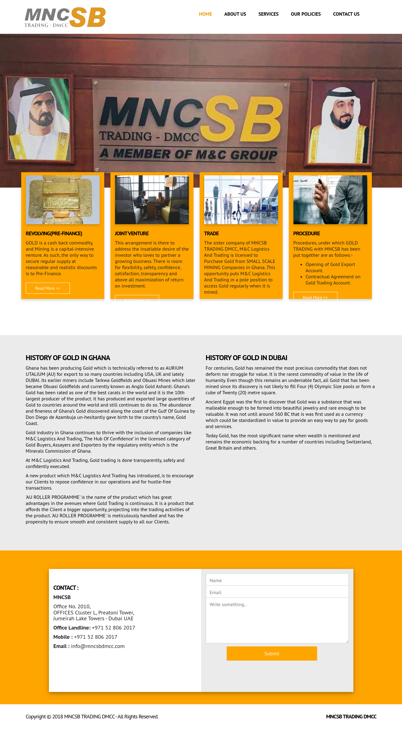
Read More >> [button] (47, 288)
